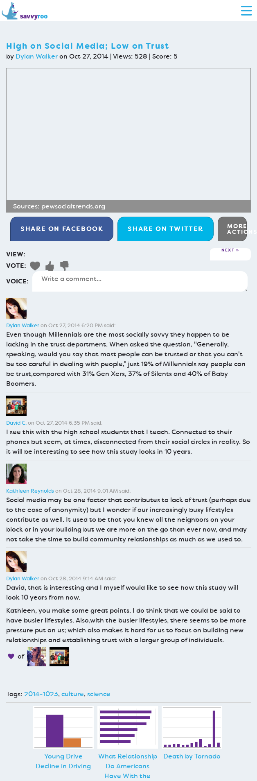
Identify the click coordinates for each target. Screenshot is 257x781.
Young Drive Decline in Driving (63, 761)
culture (72, 694)
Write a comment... (140, 281)
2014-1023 (41, 694)
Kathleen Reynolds (30, 490)
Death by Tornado (192, 756)
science (98, 694)
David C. (16, 422)
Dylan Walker (37, 56)
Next (227, 250)
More (237, 228)
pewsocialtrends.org (73, 206)
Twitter (165, 228)
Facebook (61, 228)
